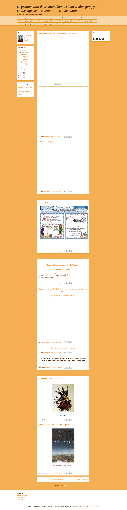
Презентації (20, 499)
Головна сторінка (57, 479)
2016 (21, 75)
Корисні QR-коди (46, 141)
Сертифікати (85, 18)
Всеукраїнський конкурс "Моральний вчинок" (59, 34)
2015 (21, 77)
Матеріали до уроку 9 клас (27, 24)
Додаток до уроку (63, 269)
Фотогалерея (66, 18)
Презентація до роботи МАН (51, 378)
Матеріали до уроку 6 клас (47, 21)
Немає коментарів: (56, 136)
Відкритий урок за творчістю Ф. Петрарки (63, 265)
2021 (21, 50)
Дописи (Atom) (67, 485)
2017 (21, 73)
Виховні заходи (38, 18)
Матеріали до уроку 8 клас (87, 21)
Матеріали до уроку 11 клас (67, 24)
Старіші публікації (82, 479)
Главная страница (24, 18)
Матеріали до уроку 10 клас (47, 24)
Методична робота (52, 18)
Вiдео (75, 18)
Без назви (24, 61)
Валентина (29, 35)
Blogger (97, 506)
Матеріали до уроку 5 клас (27, 21)
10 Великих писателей (24, 91)
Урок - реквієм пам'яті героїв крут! (54, 425)
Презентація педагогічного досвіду (63, 348)
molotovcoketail (82, 506)
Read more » (42, 363)
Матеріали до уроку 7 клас (67, 21)
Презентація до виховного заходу (63, 296)
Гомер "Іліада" (45, 202)
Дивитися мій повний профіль (27, 39)
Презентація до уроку (63, 274)
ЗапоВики (21, 94)
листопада (25, 52)
